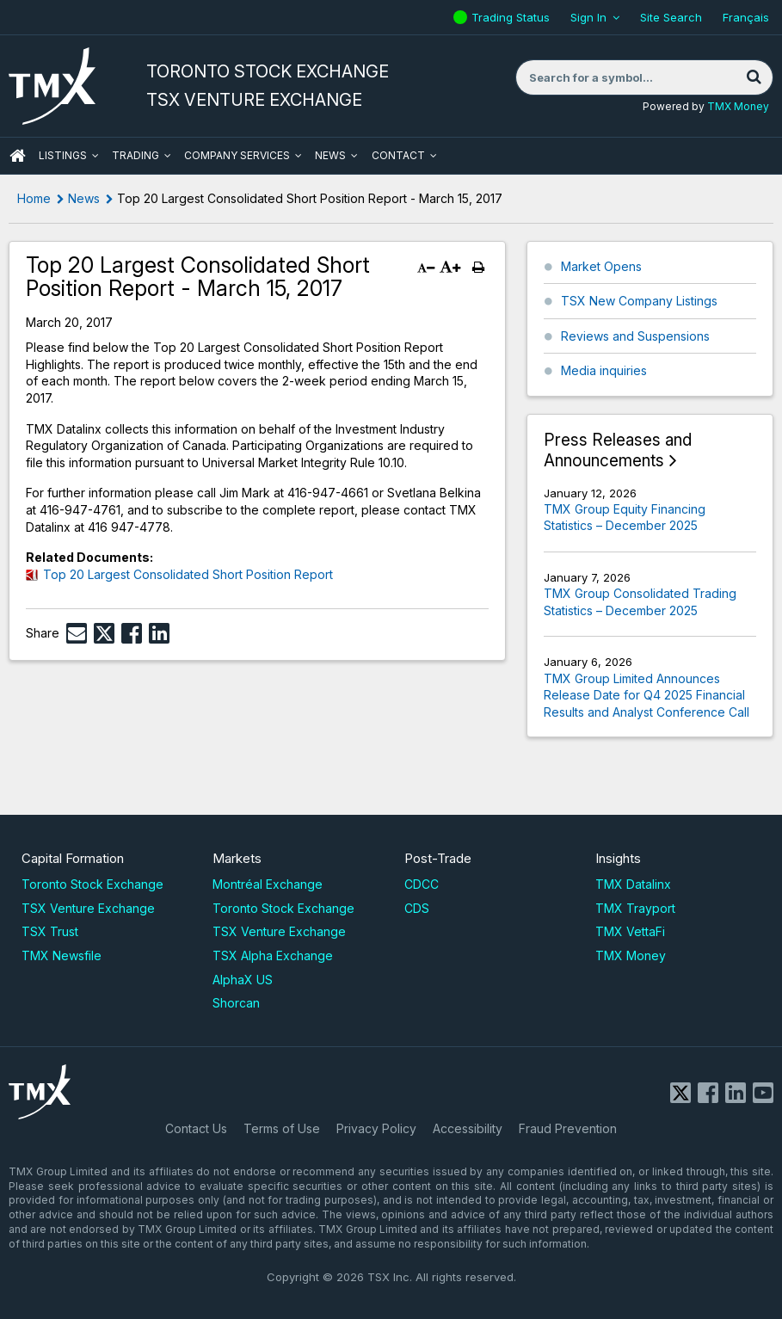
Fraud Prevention (568, 1128)
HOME (17, 156)
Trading (135, 155)
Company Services (237, 155)
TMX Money (738, 106)
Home (34, 198)
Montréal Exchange (267, 884)
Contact (398, 155)
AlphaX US (242, 979)
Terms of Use (281, 1128)
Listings (63, 155)
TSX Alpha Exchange (272, 955)
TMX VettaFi (630, 931)
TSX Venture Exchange (88, 908)
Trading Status (512, 17)
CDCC (421, 884)
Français (746, 17)
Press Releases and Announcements (618, 450)
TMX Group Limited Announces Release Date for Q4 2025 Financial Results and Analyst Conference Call (646, 695)
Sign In (588, 17)
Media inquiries (604, 370)
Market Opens (601, 266)
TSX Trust (50, 931)
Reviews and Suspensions (635, 336)
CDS (416, 908)
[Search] (754, 77)
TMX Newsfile (62, 955)
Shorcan (236, 1002)
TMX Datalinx (633, 884)
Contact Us (196, 1128)
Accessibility (467, 1128)
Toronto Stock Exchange (92, 884)
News (330, 155)
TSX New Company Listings (639, 300)
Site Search (671, 17)
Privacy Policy (376, 1128)
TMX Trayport (635, 908)
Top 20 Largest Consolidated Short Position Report (188, 574)
